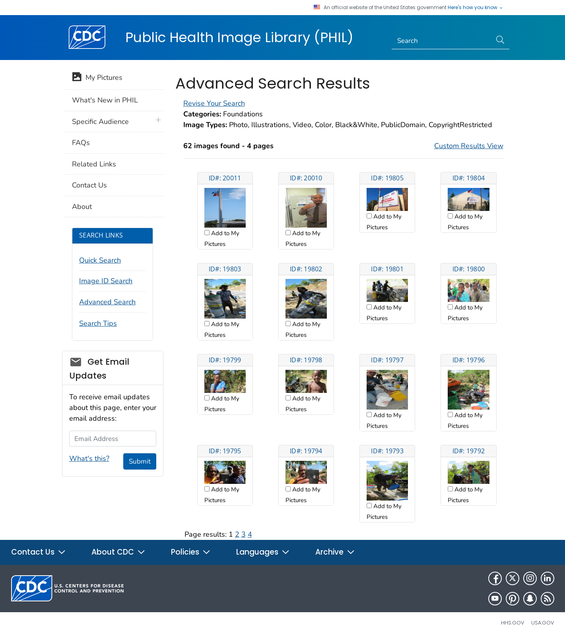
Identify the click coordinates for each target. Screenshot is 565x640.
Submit (140, 461)
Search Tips (98, 323)
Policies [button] (191, 552)
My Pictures (97, 78)
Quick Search (100, 260)
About (82, 206)
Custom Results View (468, 146)
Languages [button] (263, 552)
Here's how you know (475, 7)
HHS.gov (512, 622)
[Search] (441, 41)
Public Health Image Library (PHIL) (239, 37)
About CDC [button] (118, 552)
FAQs (81, 142)
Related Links (94, 164)
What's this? (89, 458)
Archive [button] (335, 552)
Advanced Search (107, 302)
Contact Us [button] (38, 552)
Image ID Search (105, 281)
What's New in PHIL (105, 100)
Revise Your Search (214, 103)
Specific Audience (100, 121)
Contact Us (89, 185)
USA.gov (542, 622)
